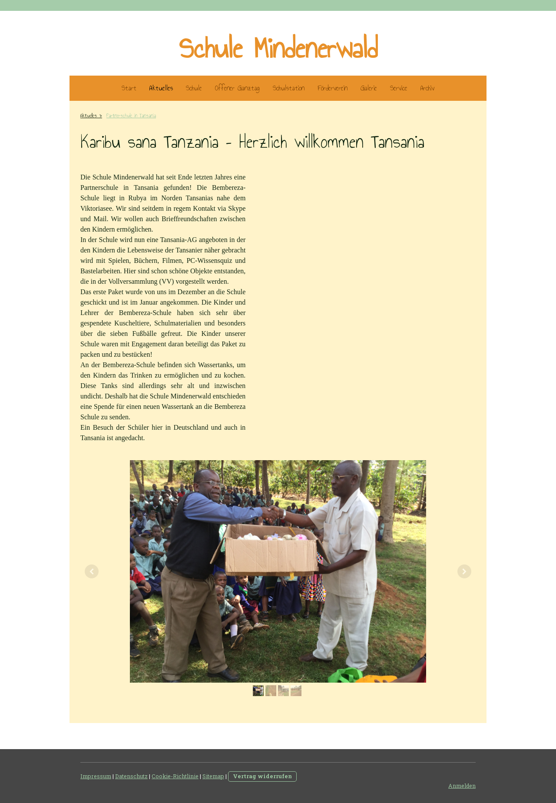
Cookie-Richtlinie (175, 776)
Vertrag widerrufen (262, 776)
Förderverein (333, 88)
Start (129, 88)
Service (398, 88)
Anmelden (462, 785)
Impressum (95, 776)
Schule (194, 88)
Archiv (427, 88)
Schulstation (288, 88)
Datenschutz (131, 776)
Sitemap (213, 776)
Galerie (369, 88)
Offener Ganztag (237, 88)
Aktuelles (161, 88)
